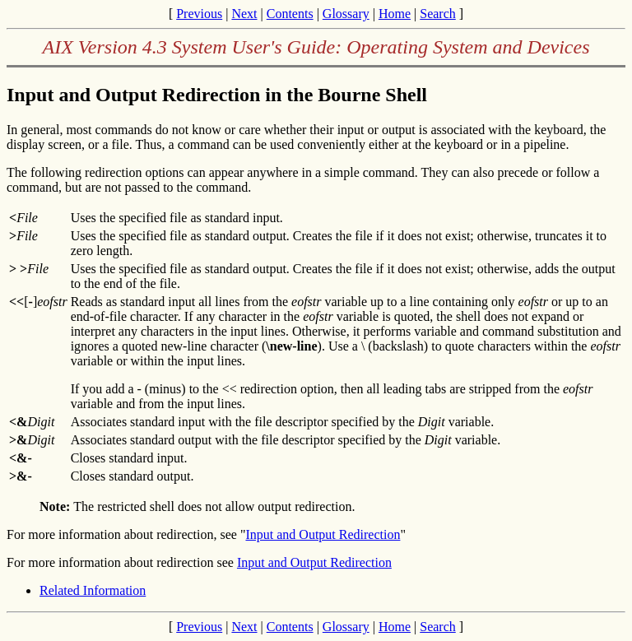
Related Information (93, 590)
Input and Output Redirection (322, 534)
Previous (199, 14)
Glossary (346, 14)
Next (244, 14)
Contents (290, 14)
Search (438, 14)
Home (395, 14)
